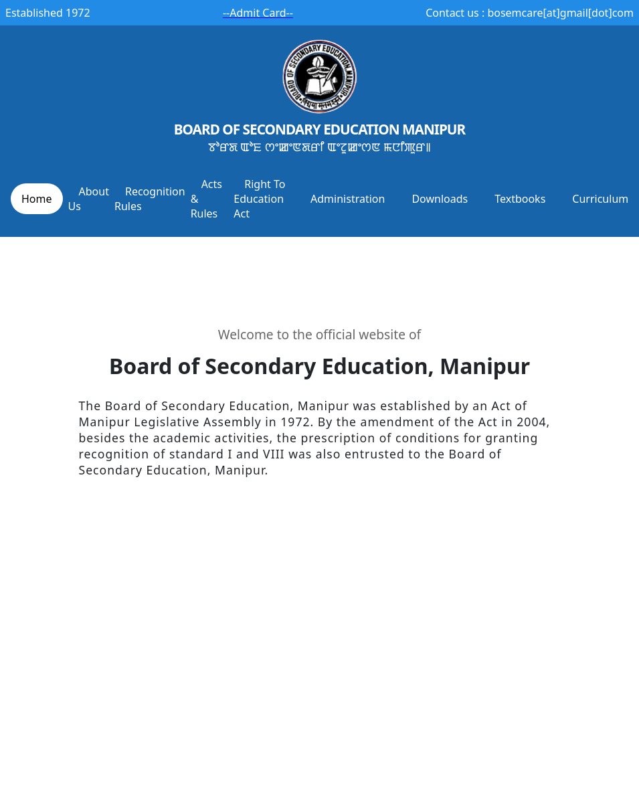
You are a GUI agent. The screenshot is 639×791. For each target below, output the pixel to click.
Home (36, 198)
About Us (88, 198)
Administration (347, 198)
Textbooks (519, 198)
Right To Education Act (259, 199)
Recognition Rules (149, 198)
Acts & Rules (206, 199)
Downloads (440, 198)
